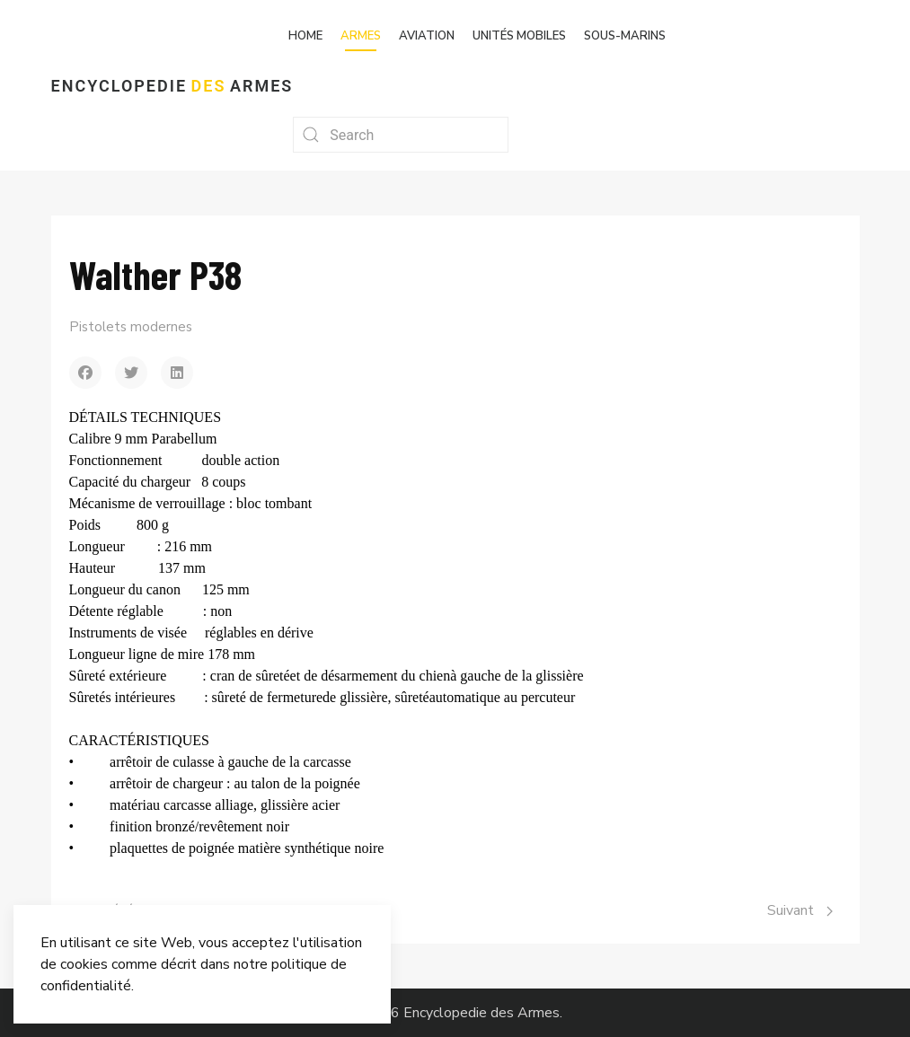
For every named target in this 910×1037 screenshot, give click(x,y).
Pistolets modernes (130, 327)
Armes (360, 36)
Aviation (427, 36)
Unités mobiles (519, 36)
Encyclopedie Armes (172, 86)
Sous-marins (625, 36)
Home (305, 36)
